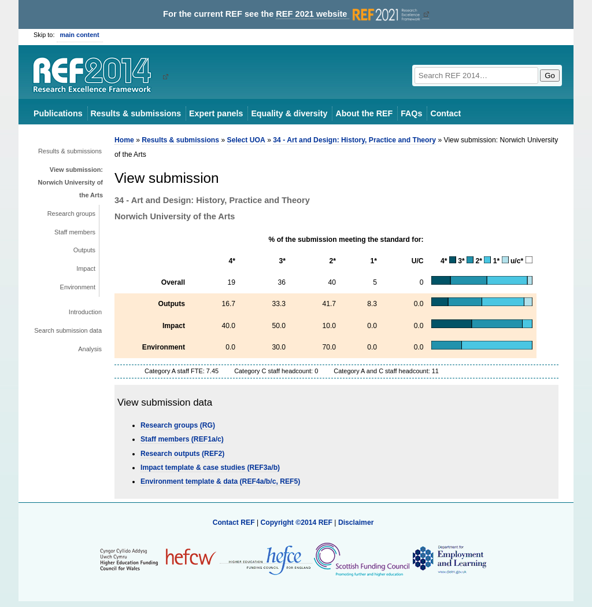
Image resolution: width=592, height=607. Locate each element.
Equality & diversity (289, 113)
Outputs (84, 250)
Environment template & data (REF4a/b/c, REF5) (220, 481)
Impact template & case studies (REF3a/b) (210, 467)
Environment (77, 287)
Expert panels (216, 113)
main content (79, 34)
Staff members (74, 232)
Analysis (90, 348)
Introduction (85, 311)
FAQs (411, 113)
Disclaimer (356, 522)
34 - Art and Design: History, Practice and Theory (354, 140)
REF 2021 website (349, 14)
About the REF (364, 113)
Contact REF (234, 522)
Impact (85, 268)
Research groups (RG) (177, 425)
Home (124, 140)
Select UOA (246, 140)
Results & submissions (136, 113)
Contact (445, 113)
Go (550, 75)
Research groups (71, 213)
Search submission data (68, 330)
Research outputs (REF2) (182, 454)
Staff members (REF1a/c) (182, 439)
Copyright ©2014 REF (297, 522)
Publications (58, 113)
